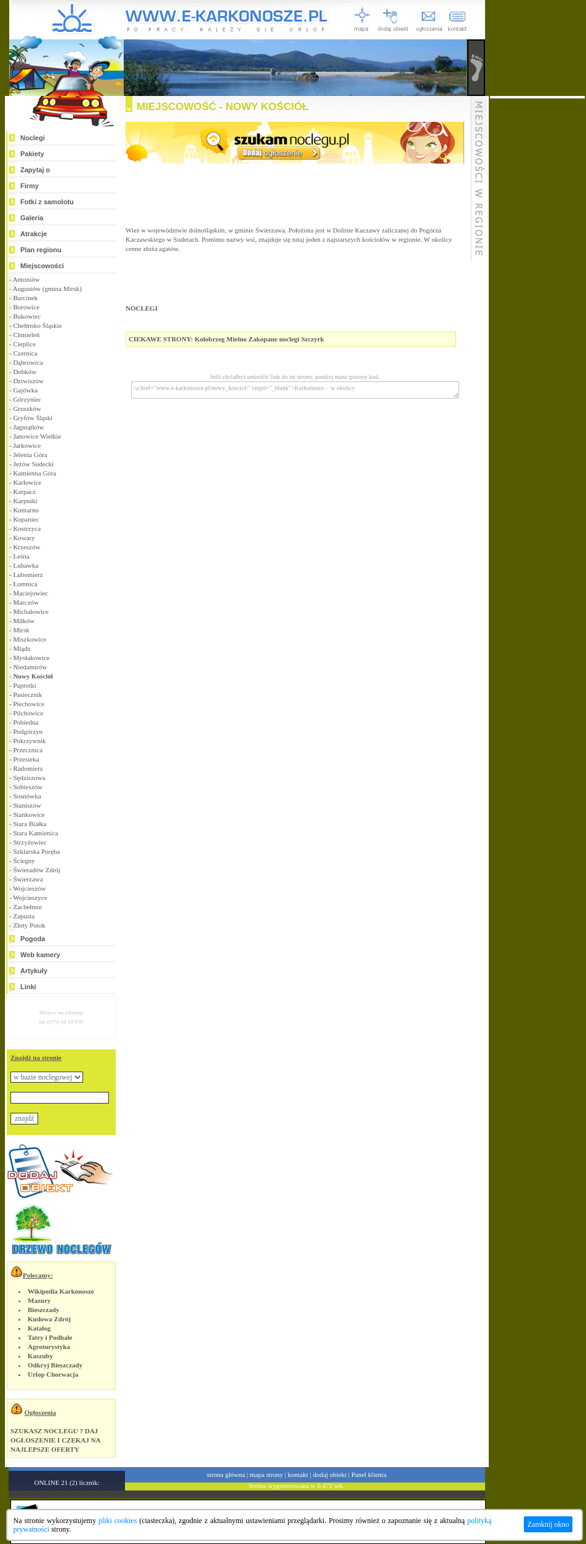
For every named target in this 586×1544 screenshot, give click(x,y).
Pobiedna (25, 722)
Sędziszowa (29, 777)
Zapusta (23, 916)
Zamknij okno (548, 1524)
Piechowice (28, 703)
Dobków (24, 371)
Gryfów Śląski (32, 417)
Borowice (26, 307)
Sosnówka (27, 796)
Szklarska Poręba (36, 851)
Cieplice (24, 344)
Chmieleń (26, 334)
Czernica (25, 353)
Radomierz (27, 768)
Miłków (23, 620)
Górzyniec (27, 399)
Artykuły (33, 970)
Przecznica (27, 750)
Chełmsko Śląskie (37, 325)
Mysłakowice (31, 657)
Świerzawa (27, 879)
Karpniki (25, 500)
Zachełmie (27, 906)
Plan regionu (41, 249)
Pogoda (32, 938)
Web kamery (40, 954)
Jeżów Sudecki (33, 464)
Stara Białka (29, 823)
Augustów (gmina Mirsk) (47, 288)
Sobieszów (27, 786)
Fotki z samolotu (47, 201)
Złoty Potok (29, 925)
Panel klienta (369, 1474)
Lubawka (25, 565)
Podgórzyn (27, 731)
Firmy (29, 185)
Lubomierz (27, 574)
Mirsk (21, 630)
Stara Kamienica (35, 833)
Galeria (31, 217)
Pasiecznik (27, 694)
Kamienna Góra (34, 473)
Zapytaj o (35, 169)
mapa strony (266, 1474)
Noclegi (32, 137)
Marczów (26, 602)
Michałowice (30, 611)
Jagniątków (28, 427)
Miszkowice (29, 639)
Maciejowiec (30, 593)
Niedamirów (30, 667)
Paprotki (24, 685)
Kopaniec (26, 519)
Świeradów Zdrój (36, 869)
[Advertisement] (537, 283)
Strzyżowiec (29, 842)
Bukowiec (27, 316)
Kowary (23, 537)
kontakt (298, 1474)
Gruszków (27, 408)
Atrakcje (33, 233)
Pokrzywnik (29, 740)
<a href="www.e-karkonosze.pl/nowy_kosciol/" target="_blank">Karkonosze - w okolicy (295, 390)
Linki (28, 986)
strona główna (226, 1474)
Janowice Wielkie (37, 436)
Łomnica (25, 583)
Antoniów (26, 279)
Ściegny (23, 860)
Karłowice (27, 482)
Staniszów (27, 805)
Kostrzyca (27, 528)
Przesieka (26, 759)
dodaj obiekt (330, 1474)
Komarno (26, 510)
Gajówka (25, 390)
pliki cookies (117, 1520)
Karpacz (24, 491)
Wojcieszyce (30, 897)
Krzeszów (26, 547)
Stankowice (28, 814)
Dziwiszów (28, 380)
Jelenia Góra (30, 454)
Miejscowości (42, 265)
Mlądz (21, 648)
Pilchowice (28, 713)
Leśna (21, 556)
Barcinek (25, 297)
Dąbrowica (27, 362)
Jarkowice (27, 445)
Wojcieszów (29, 888)
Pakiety (32, 153)
